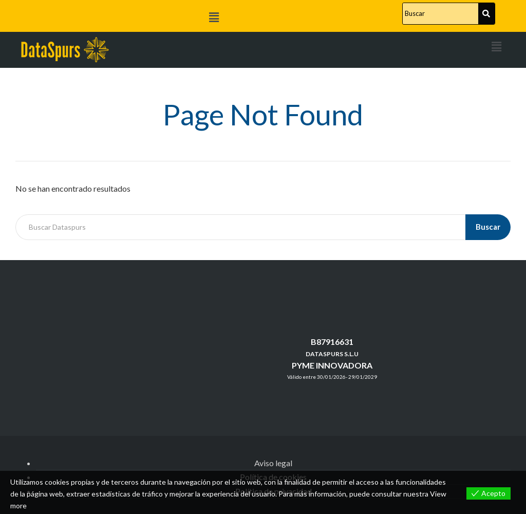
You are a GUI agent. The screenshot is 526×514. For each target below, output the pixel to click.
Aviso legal (273, 463)
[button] (213, 17)
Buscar (488, 226)
